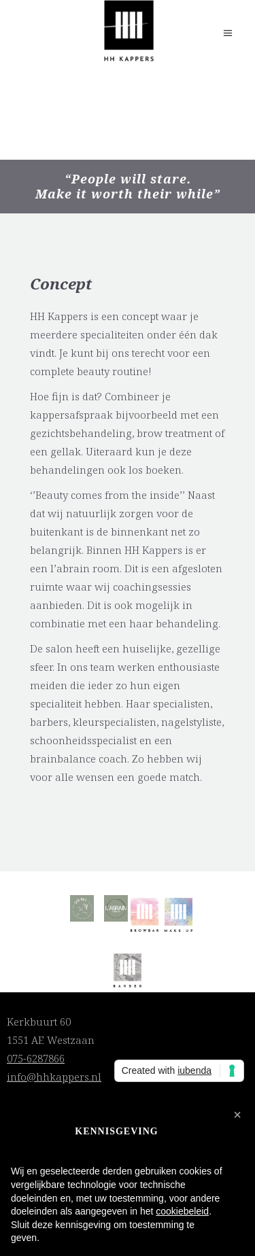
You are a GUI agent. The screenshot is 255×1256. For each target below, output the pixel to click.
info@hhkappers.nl (54, 1076)
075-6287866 (36, 1058)
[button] (237, 1115)
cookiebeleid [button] (182, 1211)
